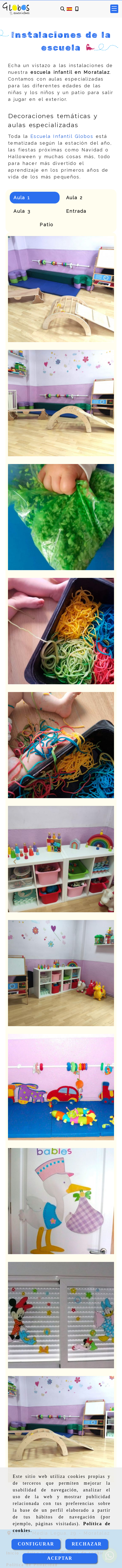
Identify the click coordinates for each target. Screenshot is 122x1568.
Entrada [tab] (76, 211)
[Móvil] (76, 9)
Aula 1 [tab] (21, 197)
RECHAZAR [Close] (87, 1543)
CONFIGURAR (36, 1543)
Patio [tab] (46, 224)
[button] (16, 859)
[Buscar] (63, 9)
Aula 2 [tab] (74, 197)
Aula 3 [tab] (21, 211)
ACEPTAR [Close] (59, 1558)
